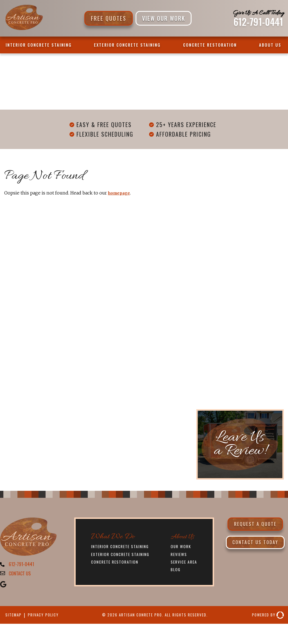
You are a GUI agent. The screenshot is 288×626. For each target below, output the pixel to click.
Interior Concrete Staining (39, 45)
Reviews (179, 554)
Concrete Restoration (210, 45)
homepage (121, 193)
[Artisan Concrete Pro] (23, 29)
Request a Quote (255, 525)
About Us (270, 45)
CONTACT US (21, 575)
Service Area (185, 562)
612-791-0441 (258, 21)
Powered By (266, 617)
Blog (175, 570)
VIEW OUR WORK (163, 18)
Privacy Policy (48, 617)
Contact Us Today (255, 545)
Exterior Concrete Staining (127, 45)
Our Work (182, 546)
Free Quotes (108, 18)
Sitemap (14, 617)
